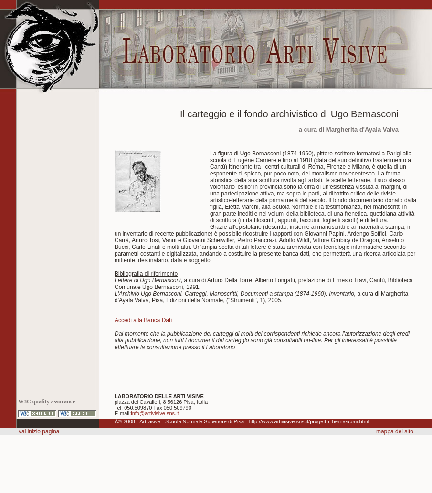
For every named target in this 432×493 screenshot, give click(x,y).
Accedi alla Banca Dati (143, 320)
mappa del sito (394, 431)
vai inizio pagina (39, 431)
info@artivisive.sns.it (155, 413)
